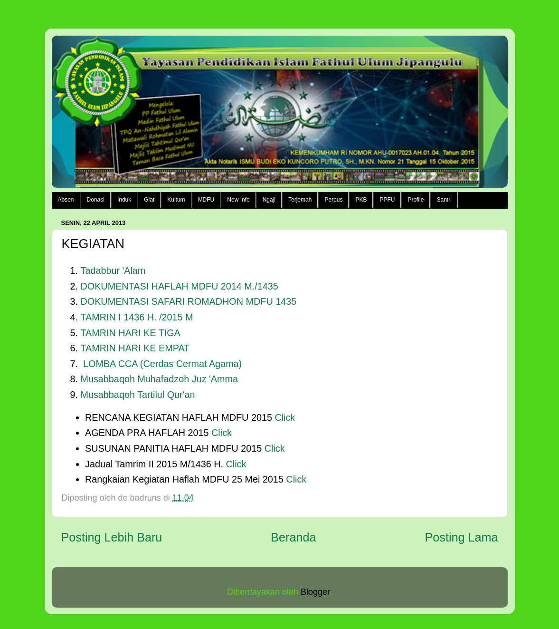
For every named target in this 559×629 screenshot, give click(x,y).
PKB (361, 199)
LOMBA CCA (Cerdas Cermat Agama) (162, 363)
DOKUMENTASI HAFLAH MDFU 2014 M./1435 (179, 286)
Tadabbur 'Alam (113, 270)
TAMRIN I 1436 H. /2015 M (137, 317)
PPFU (387, 199)
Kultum (176, 199)
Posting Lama (461, 537)
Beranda (293, 537)
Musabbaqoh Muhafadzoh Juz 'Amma (159, 379)
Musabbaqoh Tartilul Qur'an (138, 394)
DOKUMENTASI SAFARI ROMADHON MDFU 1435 (189, 301)
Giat (149, 199)
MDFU (206, 199)
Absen (66, 199)
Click (285, 417)
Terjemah (300, 199)
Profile (415, 199)
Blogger (315, 592)
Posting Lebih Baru (111, 537)
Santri (443, 199)
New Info (238, 199)
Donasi (95, 199)
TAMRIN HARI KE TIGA (130, 333)
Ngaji (269, 199)
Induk (124, 199)
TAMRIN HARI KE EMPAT (135, 348)
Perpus (333, 199)
